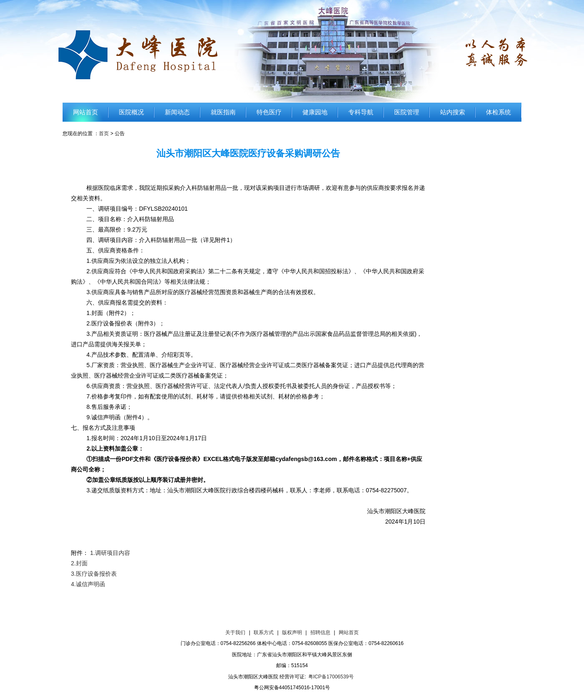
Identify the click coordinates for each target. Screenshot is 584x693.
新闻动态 (177, 112)
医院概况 (131, 112)
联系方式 (264, 632)
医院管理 (406, 112)
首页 (104, 133)
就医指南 (223, 112)
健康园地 (314, 112)
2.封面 (79, 563)
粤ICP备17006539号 (331, 677)
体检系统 (498, 112)
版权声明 (292, 632)
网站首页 (85, 112)
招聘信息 (320, 632)
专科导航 (360, 112)
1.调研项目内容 (110, 552)
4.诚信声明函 (88, 584)
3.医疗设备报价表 (94, 573)
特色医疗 (269, 112)
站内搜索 (452, 112)
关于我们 (235, 632)
